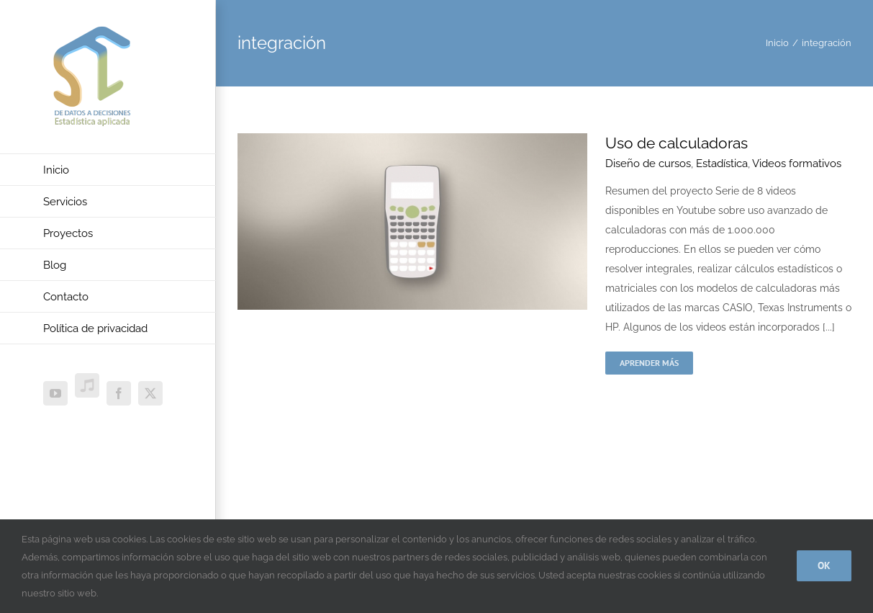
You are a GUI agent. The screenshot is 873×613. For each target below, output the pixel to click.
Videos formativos (796, 163)
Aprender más (649, 362)
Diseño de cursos (648, 163)
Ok (824, 565)
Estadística (722, 163)
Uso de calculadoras (676, 143)
